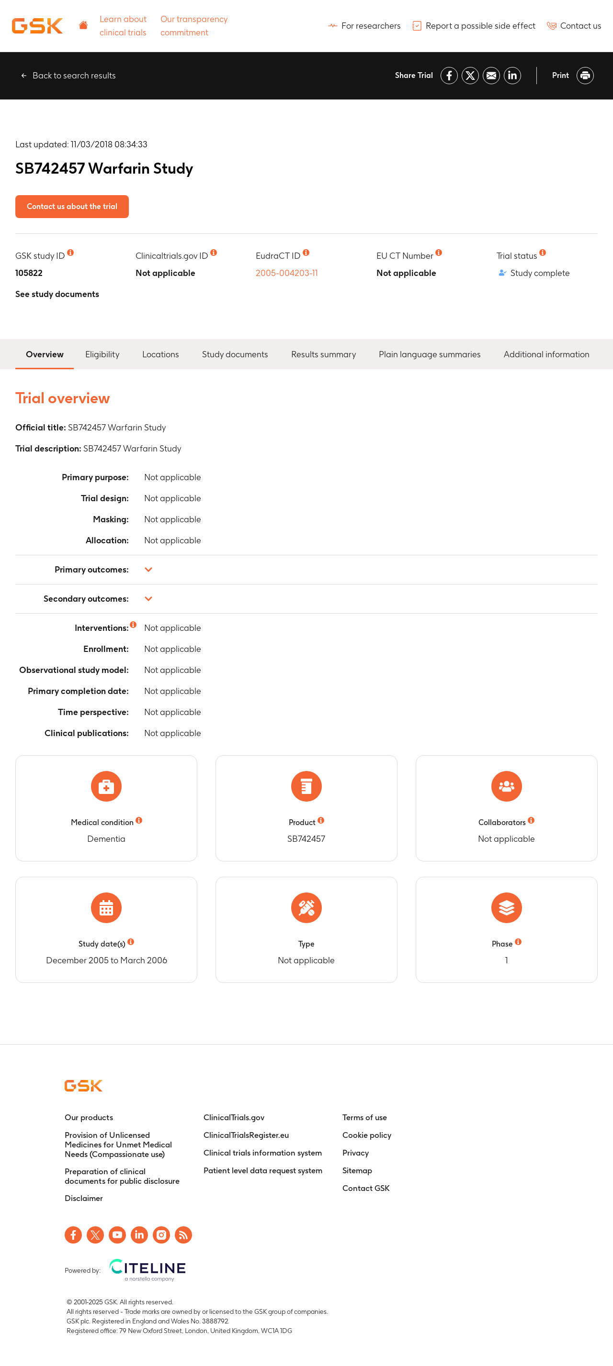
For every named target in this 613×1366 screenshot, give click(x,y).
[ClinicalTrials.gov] (234, 1117)
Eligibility (102, 354)
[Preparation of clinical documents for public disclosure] (124, 1176)
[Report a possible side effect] (473, 26)
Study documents (235, 354)
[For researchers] (364, 26)
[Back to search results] (67, 75)
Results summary (323, 354)
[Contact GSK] (366, 1188)
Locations (160, 354)
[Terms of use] (364, 1117)
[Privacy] (355, 1152)
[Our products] (89, 1117)
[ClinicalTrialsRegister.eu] (246, 1135)
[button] (306, 569)
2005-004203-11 (287, 273)
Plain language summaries (430, 354)
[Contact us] (574, 26)
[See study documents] (57, 294)
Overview (44, 353)
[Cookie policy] (366, 1135)
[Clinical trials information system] (263, 1152)
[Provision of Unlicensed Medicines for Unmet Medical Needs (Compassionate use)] (124, 1144)
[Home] (37, 25)
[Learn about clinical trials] (124, 25)
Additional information (547, 354)
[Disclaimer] (84, 1198)
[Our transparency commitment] (195, 25)
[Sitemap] (357, 1170)
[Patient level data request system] (263, 1170)
